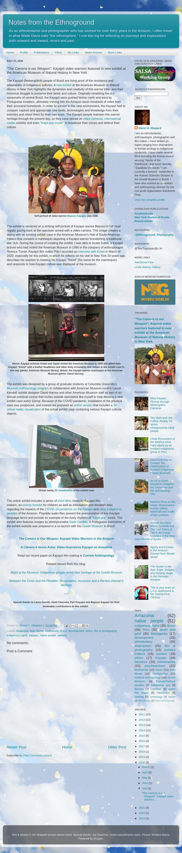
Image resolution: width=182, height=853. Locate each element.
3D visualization (63, 490)
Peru (146, 630)
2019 (142, 757)
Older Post (117, 747)
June (145, 783)
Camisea (156, 688)
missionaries (166, 662)
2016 (142, 741)
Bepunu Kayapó (76, 216)
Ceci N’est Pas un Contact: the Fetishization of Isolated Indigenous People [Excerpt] (162, 466)
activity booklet (32, 505)
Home (10, 52)
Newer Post (16, 747)
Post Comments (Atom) (37, 755)
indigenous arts (160, 685)
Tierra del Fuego (163, 701)
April (145, 772)
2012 (142, 719)
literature (141, 662)
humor (171, 696)
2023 (142, 818)
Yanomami (163, 692)
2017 (142, 746)
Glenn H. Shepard (149, 128)
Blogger (98, 838)
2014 (142, 730)
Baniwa (139, 688)
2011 (142, 714)
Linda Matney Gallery (147, 267)
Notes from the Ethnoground (51, 22)
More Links (115, 52)
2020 (142, 762)
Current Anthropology (98, 555)
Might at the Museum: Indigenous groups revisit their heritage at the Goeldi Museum (66, 572)
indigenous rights (17, 635)
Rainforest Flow (144, 262)
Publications (41, 52)
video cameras (93, 118)
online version (83, 405)
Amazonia (22, 630)
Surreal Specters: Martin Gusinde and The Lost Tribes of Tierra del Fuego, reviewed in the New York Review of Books (155, 531)
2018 (142, 751)
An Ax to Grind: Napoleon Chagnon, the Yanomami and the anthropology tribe (162, 487)
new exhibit (63, 85)
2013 (142, 725)
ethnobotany (144, 642)
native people (48, 635)
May (145, 777)
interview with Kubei (91, 251)
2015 (142, 735)
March (146, 767)
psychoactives (155, 666)
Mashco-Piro (160, 673)
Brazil (63, 630)
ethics (89, 630)
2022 (142, 813)
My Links (73, 52)
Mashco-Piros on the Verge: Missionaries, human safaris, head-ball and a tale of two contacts (162, 508)
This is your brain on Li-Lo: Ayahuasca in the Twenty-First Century (162, 592)
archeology (156, 696)
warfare (62, 635)
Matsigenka (159, 634)
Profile (24, 52)
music (159, 669)
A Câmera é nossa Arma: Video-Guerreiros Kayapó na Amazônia (66, 547)
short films (64, 500)
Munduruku (144, 700)
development (76, 630)
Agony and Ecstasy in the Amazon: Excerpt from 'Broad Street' (162, 552)
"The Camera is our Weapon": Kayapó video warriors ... (157, 796)
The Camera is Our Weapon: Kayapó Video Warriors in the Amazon (66, 538)
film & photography (105, 630)
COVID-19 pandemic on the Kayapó (69, 509)
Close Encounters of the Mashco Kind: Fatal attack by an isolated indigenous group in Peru (162, 445)
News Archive (93, 52)
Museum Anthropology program (28, 388)
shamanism (143, 646)
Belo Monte (37, 630)
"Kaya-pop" (99, 517)
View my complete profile (150, 199)
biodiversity (52, 630)
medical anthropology (148, 677)
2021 (142, 807)
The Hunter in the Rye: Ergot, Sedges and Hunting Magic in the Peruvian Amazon (162, 573)
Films (58, 52)
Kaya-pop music (52, 123)
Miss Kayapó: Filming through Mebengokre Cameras (159, 403)
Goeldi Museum (92, 526)
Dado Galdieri (78, 522)
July (145, 788)
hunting (139, 696)
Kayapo (33, 635)
